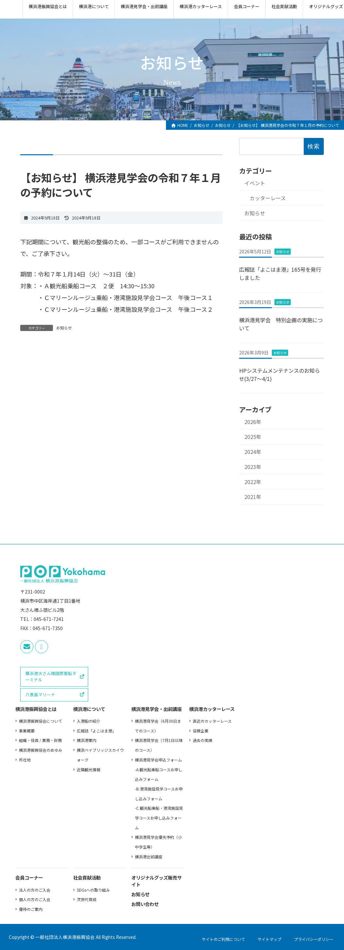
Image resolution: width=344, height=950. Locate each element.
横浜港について (89, 709)
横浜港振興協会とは (36, 709)
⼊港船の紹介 (88, 721)
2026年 (252, 422)
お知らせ (64, 327)
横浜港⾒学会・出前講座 (156, 709)
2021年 (252, 497)
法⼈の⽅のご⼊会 (34, 889)
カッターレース (268, 198)
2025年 (252, 437)
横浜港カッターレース (212, 709)
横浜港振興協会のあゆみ (40, 750)
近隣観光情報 (88, 769)
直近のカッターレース (212, 721)
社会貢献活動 (87, 878)
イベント (254, 183)
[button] (54, 676)
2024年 (252, 452)
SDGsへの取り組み (93, 889)
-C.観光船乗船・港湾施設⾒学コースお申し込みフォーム (159, 817)
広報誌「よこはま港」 (96, 730)
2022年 (252, 482)
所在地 (25, 759)
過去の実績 (202, 740)
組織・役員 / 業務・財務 (40, 740)
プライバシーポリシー (313, 939)
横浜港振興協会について (40, 721)
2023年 (252, 467)
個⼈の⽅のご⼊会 (34, 899)
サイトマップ (269, 939)
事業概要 (27, 730)
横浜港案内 (86, 740)
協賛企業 (200, 730)
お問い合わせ (145, 904)
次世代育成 (86, 899)
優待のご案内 (30, 909)
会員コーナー (29, 878)
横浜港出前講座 (148, 856)
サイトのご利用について (223, 939)
